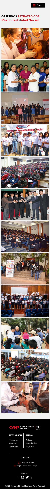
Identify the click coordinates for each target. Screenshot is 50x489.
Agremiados (13, 447)
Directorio (12, 443)
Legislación (30, 446)
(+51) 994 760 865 (27, 463)
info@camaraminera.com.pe (26, 466)
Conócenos (13, 440)
